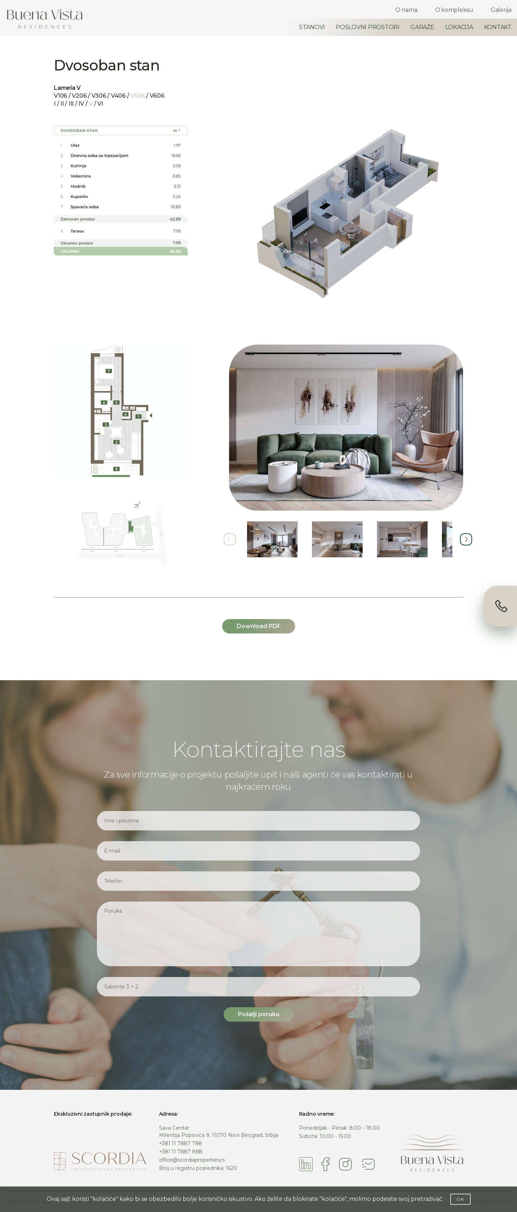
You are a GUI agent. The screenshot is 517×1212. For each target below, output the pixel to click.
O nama (406, 9)
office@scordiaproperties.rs (192, 1160)
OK (460, 1199)
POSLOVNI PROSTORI (368, 27)
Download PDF (259, 626)
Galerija (501, 9)
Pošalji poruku (258, 1014)
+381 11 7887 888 (181, 1151)
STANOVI (312, 27)
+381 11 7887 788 (180, 1143)
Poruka (258, 934)
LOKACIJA (459, 27)
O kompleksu (454, 9)
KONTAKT (498, 27)
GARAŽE (422, 27)
